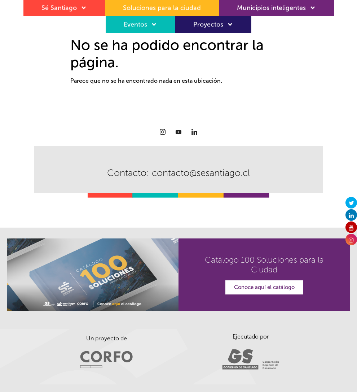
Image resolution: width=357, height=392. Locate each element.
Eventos (140, 22)
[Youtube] (178, 131)
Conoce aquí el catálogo (264, 287)
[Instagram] (162, 131)
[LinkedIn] (194, 131)
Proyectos (213, 22)
